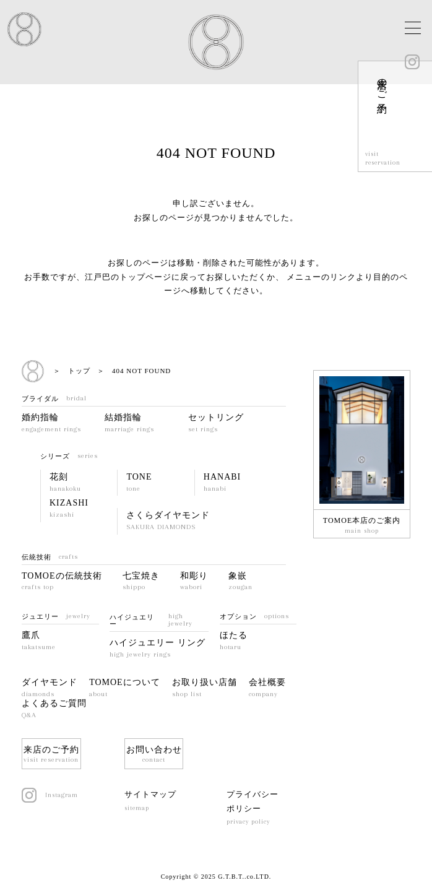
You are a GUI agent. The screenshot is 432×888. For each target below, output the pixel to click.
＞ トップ (71, 370)
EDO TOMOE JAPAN (24, 29)
